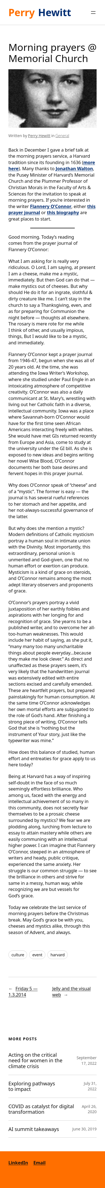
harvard (57, 954)
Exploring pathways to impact (31, 1086)
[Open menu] (93, 12)
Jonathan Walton (74, 169)
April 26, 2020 (89, 1109)
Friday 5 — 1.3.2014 (23, 992)
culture (17, 954)
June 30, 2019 (84, 1129)
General (62, 135)
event (37, 954)
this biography (63, 212)
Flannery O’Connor (50, 206)
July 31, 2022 (90, 1086)
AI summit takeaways (33, 1129)
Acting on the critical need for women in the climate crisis (35, 1060)
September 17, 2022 (86, 1060)
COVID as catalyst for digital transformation (41, 1109)
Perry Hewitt (39, 135)
